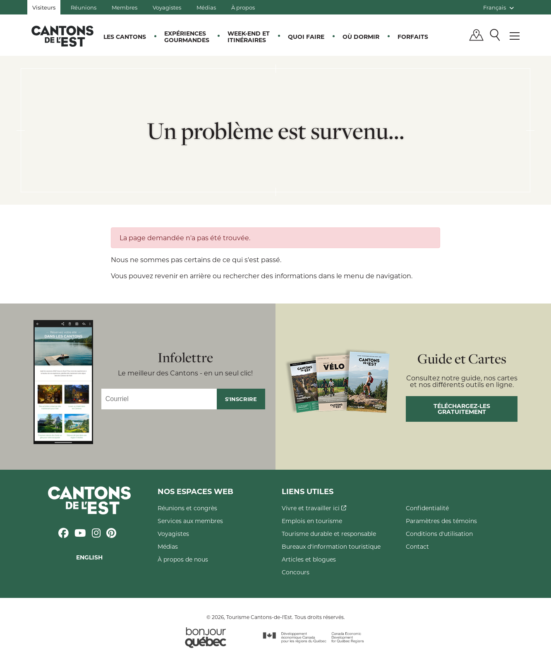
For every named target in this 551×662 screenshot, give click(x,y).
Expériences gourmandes (186, 36)
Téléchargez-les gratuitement (462, 409)
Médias (206, 7)
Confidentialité (427, 508)
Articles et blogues (309, 559)
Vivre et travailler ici (314, 508)
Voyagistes (167, 7)
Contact (417, 546)
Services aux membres (190, 521)
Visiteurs (43, 7)
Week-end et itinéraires (249, 36)
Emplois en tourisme (312, 521)
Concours (295, 572)
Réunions (83, 7)
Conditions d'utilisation (439, 534)
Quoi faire (306, 37)
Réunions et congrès (187, 508)
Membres (124, 7)
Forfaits (413, 37)
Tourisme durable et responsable (329, 534)
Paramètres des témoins (441, 521)
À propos (243, 7)
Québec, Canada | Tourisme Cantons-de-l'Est (62, 36)
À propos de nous (183, 559)
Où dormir (361, 37)
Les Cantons (124, 37)
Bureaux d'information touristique (331, 546)
